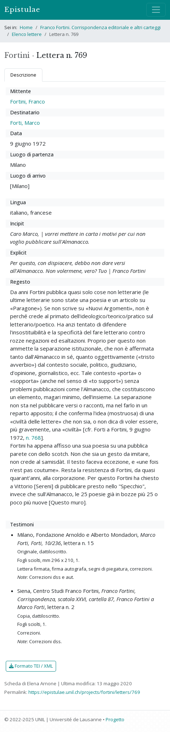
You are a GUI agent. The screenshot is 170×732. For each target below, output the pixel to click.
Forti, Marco (25, 122)
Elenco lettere (27, 34)
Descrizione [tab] (23, 75)
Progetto (115, 719)
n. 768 (33, 437)
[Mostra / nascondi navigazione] (156, 10)
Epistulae (22, 9)
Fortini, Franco (27, 101)
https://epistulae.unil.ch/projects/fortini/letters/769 (84, 692)
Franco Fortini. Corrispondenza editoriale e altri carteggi (100, 27)
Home (26, 27)
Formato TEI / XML (31, 666)
